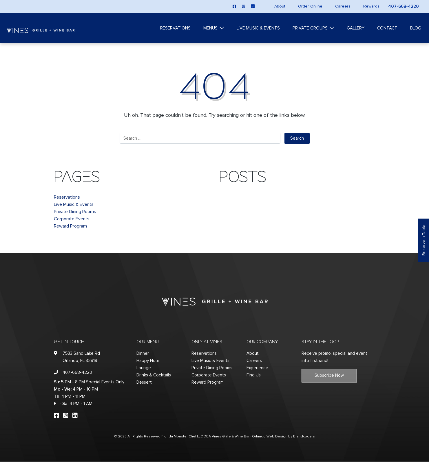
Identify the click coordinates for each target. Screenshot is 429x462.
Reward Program (70, 226)
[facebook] (234, 6)
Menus (210, 28)
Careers (342, 6)
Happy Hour (147, 360)
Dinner (142, 353)
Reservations (175, 28)
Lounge (143, 368)
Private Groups (310, 28)
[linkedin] (253, 6)
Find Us (254, 375)
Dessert (144, 382)
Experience (257, 368)
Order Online (310, 6)
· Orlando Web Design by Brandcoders (282, 436)
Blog (415, 28)
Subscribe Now (329, 375)
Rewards (371, 6)
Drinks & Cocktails (153, 375)
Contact (387, 28)
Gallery (355, 28)
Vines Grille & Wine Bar (230, 436)
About (279, 6)
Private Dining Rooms (75, 211)
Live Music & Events (258, 28)
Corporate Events (72, 219)
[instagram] (244, 6)
